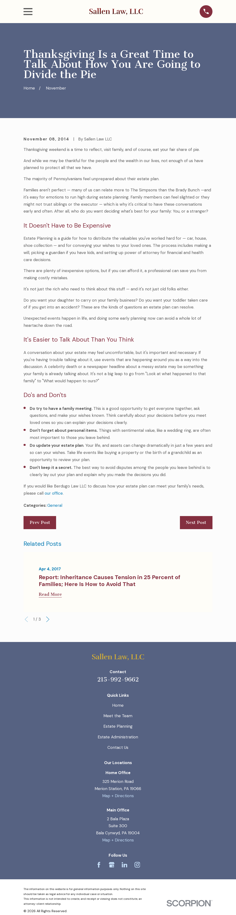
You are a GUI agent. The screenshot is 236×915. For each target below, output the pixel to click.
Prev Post (40, 522)
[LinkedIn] (124, 865)
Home (118, 705)
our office (54, 493)
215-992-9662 (118, 679)
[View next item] (48, 619)
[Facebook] (99, 865)
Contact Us (117, 747)
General (54, 505)
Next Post (196, 522)
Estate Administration (118, 737)
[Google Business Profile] (112, 865)
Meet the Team (117, 715)
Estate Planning (118, 726)
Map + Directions (118, 795)
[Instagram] (137, 865)
